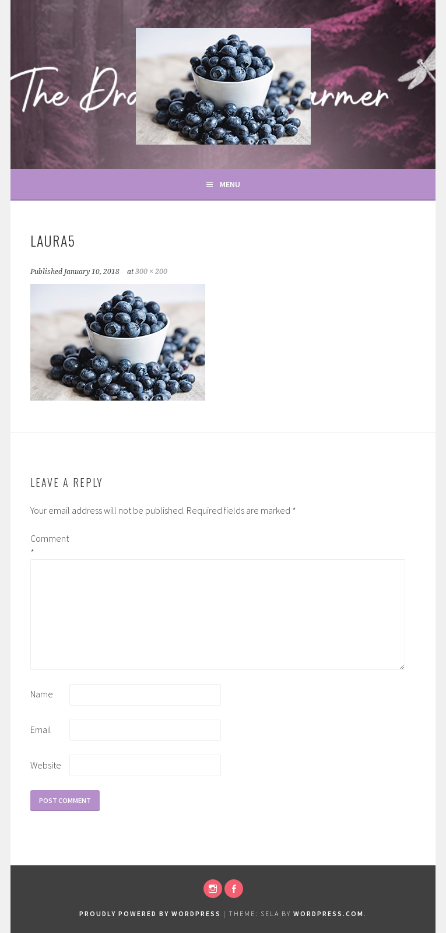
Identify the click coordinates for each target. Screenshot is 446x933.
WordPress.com (328, 913)
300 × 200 (151, 272)
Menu (230, 184)
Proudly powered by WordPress (150, 913)
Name (41, 694)
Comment (49, 545)
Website (45, 765)
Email (40, 729)
